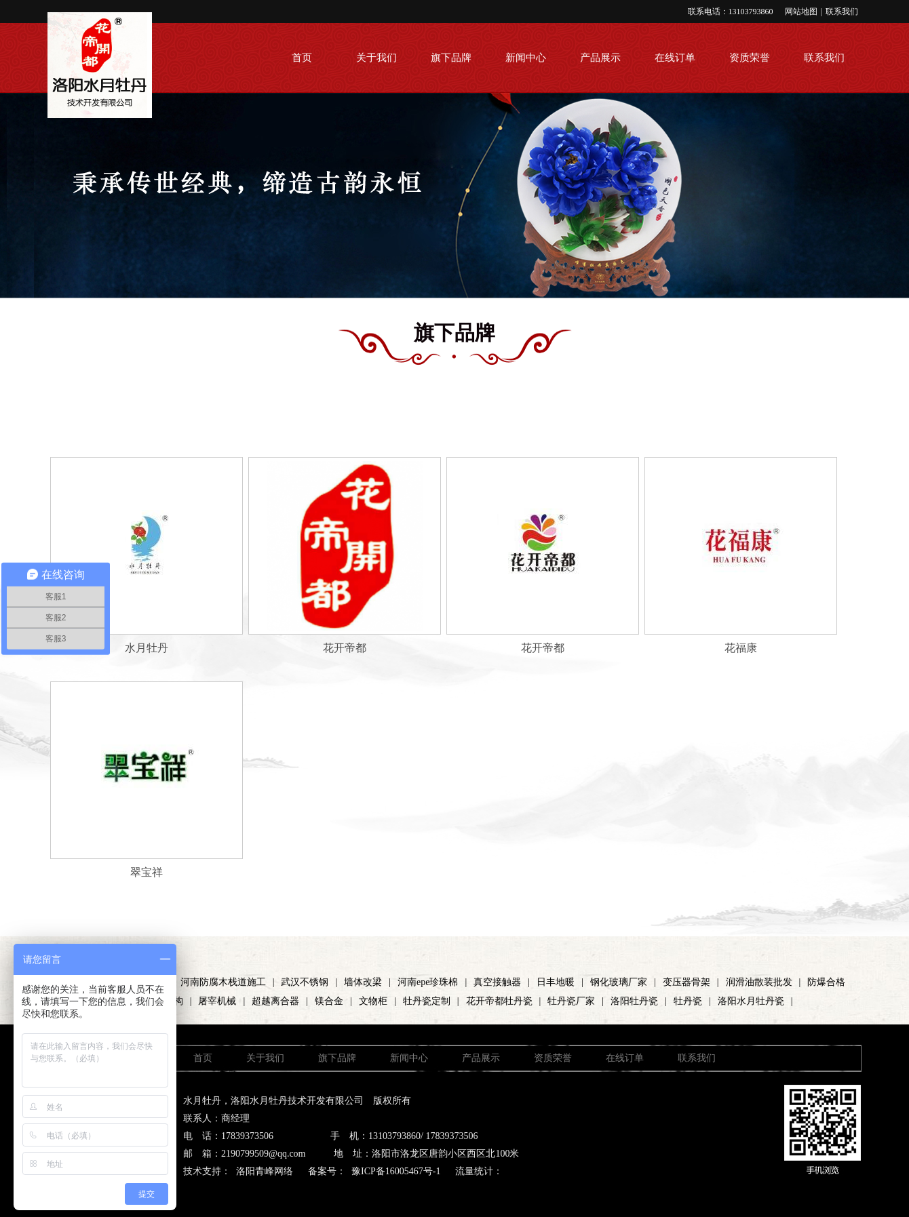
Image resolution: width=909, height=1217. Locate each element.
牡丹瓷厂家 (571, 1001)
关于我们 (376, 57)
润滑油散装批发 (759, 982)
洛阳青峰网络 (264, 1171)
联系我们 (842, 11)
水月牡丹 (146, 648)
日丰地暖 (556, 982)
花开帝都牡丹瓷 (499, 1001)
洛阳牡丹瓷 (634, 1001)
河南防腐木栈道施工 (223, 982)
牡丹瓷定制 (426, 1001)
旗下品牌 (451, 57)
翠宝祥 (146, 872)
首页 (302, 57)
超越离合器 (275, 1001)
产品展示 (600, 57)
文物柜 (373, 1001)
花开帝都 (344, 648)
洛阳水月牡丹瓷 (751, 1001)
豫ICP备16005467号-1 (395, 1171)
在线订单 (675, 57)
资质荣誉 (749, 57)
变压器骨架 (686, 982)
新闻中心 (525, 57)
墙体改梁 (363, 982)
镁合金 (329, 1001)
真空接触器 (497, 982)
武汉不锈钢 (304, 982)
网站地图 (801, 11)
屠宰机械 (217, 1001)
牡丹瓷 (688, 1001)
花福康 (740, 648)
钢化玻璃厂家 (618, 982)
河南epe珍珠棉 (428, 982)
